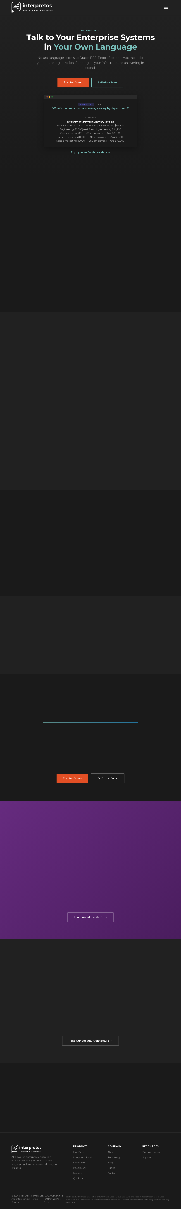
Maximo (77, 1173)
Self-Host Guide (108, 778)
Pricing (111, 1168)
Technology (114, 1157)
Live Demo (79, 1152)
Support (146, 1157)
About (111, 1152)
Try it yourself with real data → (90, 152)
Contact (112, 1173)
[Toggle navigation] (166, 7)
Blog (110, 1162)
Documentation (151, 1152)
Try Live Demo (73, 82)
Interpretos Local (82, 1157)
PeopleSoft (79, 1168)
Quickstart (78, 1178)
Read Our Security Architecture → (90, 1040)
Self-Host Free (107, 82)
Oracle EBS (79, 1162)
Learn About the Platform (90, 917)
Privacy (15, 1202)
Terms (34, 1199)
